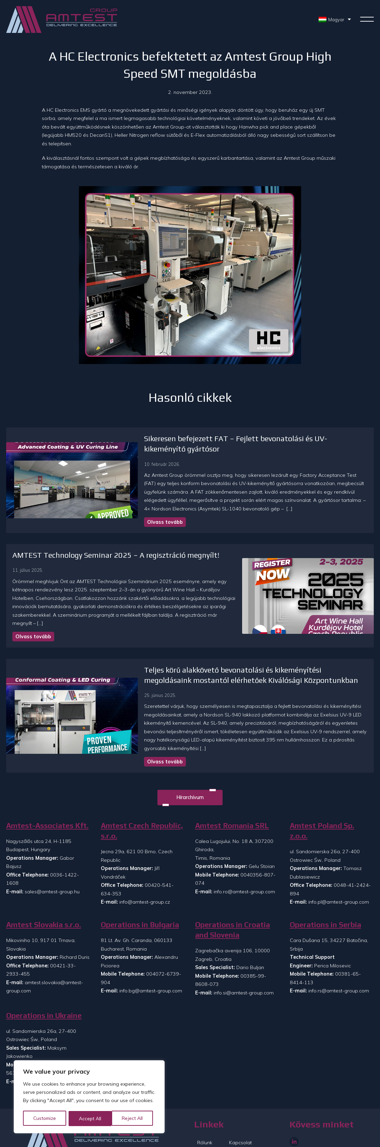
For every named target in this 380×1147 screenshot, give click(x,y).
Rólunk (204, 1107)
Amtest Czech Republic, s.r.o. (142, 795)
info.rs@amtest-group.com (338, 955)
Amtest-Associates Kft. (47, 790)
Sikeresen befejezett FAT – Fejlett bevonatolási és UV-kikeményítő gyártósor (222, 438)
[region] (89, 1097)
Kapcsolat (240, 1107)
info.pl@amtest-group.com (338, 866)
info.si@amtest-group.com (244, 957)
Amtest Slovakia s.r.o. (43, 889)
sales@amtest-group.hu (52, 856)
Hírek (203, 1118)
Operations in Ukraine (44, 980)
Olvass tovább (114, 503)
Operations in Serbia (325, 889)
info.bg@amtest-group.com (150, 955)
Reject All (89, 1118)
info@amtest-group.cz (144, 866)
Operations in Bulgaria (140, 889)
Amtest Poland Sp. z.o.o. (322, 795)
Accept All (134, 1118)
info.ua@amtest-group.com (56, 1046)
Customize (45, 1118)
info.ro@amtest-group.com (244, 856)
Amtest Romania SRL (232, 790)
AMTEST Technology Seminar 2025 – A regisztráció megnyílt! (115, 536)
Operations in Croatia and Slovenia (232, 894)
